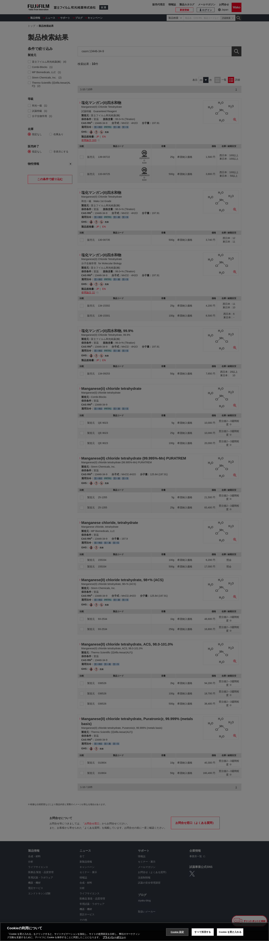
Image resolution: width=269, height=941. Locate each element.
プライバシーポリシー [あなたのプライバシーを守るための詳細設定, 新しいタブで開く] (114, 937)
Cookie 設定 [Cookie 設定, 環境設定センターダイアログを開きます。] (177, 932)
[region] (134, 931)
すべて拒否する (202, 932)
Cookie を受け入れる (230, 932)
